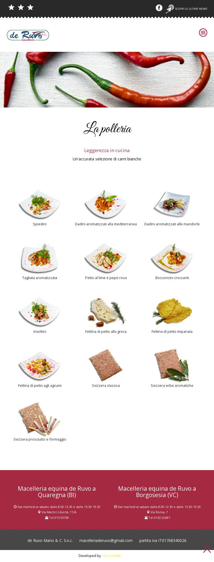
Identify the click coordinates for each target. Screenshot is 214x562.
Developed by (107, 555)
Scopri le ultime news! (186, 9)
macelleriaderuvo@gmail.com (106, 540)
